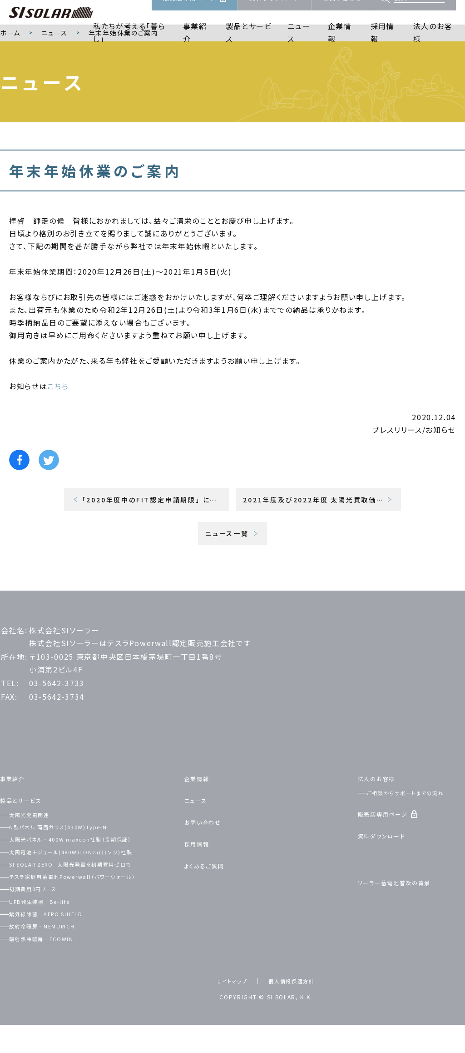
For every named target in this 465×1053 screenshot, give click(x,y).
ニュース (298, 44)
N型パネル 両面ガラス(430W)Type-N (74, 854)
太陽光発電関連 (39, 842)
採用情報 (383, 44)
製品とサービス (249, 44)
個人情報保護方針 (295, 1008)
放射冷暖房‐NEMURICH (55, 953)
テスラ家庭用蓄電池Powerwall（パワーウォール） (91, 904)
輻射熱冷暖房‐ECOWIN (53, 966)
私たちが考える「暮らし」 (129, 44)
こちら (58, 414)
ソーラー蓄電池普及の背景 (404, 910)
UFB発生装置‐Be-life (52, 929)
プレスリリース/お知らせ (414, 457)
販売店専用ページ (189, 12)
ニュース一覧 (227, 561)
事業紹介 (195, 44)
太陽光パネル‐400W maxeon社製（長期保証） (89, 867)
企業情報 (340, 44)
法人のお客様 (432, 44)
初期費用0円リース (43, 916)
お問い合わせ (342, 12)
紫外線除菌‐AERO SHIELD (60, 941)
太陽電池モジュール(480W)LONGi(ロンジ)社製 (89, 879)
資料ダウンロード (274, 12)
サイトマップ (226, 1008)
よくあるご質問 (210, 893)
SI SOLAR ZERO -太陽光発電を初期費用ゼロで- (92, 892)
